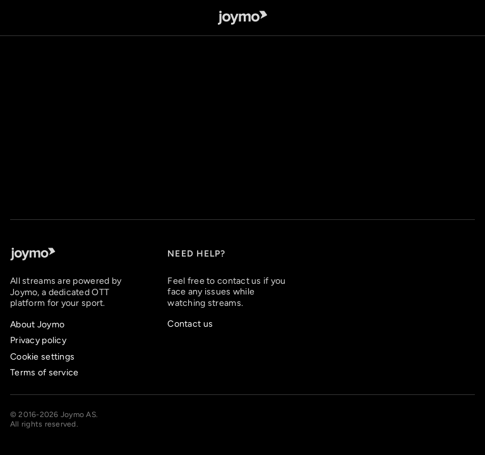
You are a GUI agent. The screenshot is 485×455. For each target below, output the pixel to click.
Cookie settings (42, 356)
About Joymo (37, 324)
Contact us (190, 323)
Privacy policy (38, 340)
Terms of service (44, 372)
